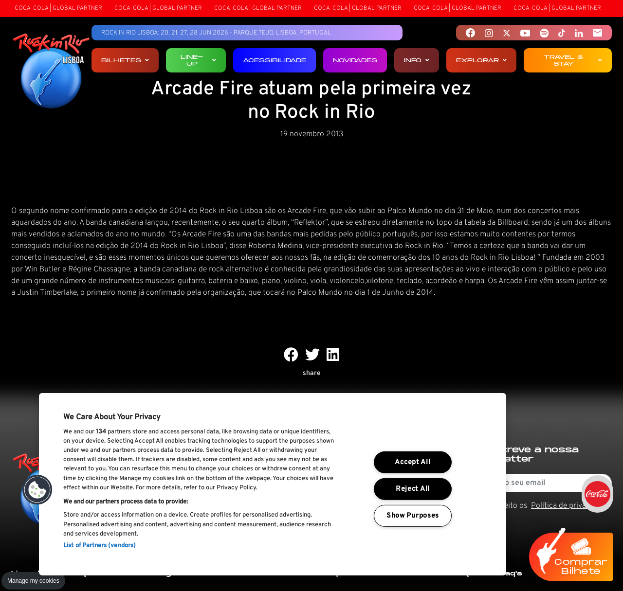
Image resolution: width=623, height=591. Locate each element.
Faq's (511, 573)
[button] (37, 489)
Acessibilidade (274, 60)
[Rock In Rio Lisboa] (51, 72)
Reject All (413, 489)
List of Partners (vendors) (99, 546)
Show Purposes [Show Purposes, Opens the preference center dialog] (412, 515)
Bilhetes (125, 60)
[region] (272, 484)
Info (416, 60)
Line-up (198, 60)
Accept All (412, 462)
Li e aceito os (545, 506)
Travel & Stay (573, 60)
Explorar (481, 60)
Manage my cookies (33, 580)
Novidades (355, 60)
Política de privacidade (569, 506)
